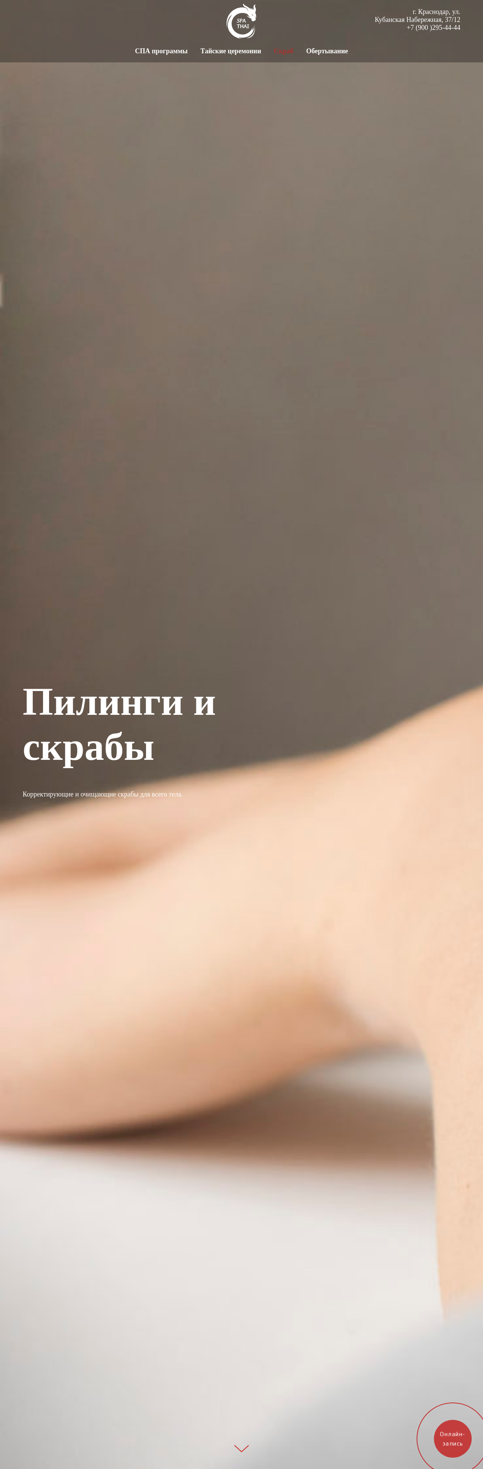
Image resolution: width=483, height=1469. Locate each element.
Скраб (283, 51)
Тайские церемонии (230, 51)
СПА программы (161, 51)
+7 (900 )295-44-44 (433, 27)
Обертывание (327, 51)
